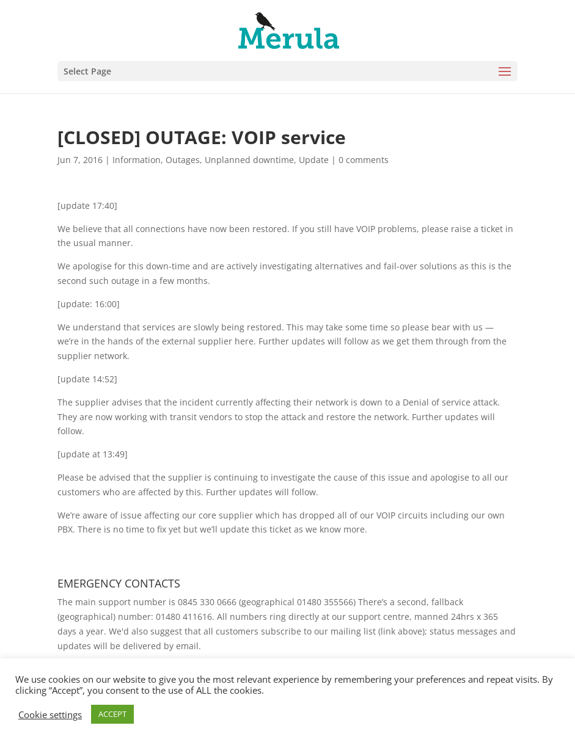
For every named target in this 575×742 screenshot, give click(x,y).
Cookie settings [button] (50, 714)
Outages (183, 159)
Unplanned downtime (249, 159)
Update (314, 159)
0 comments (364, 159)
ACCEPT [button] (112, 713)
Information (136, 159)
